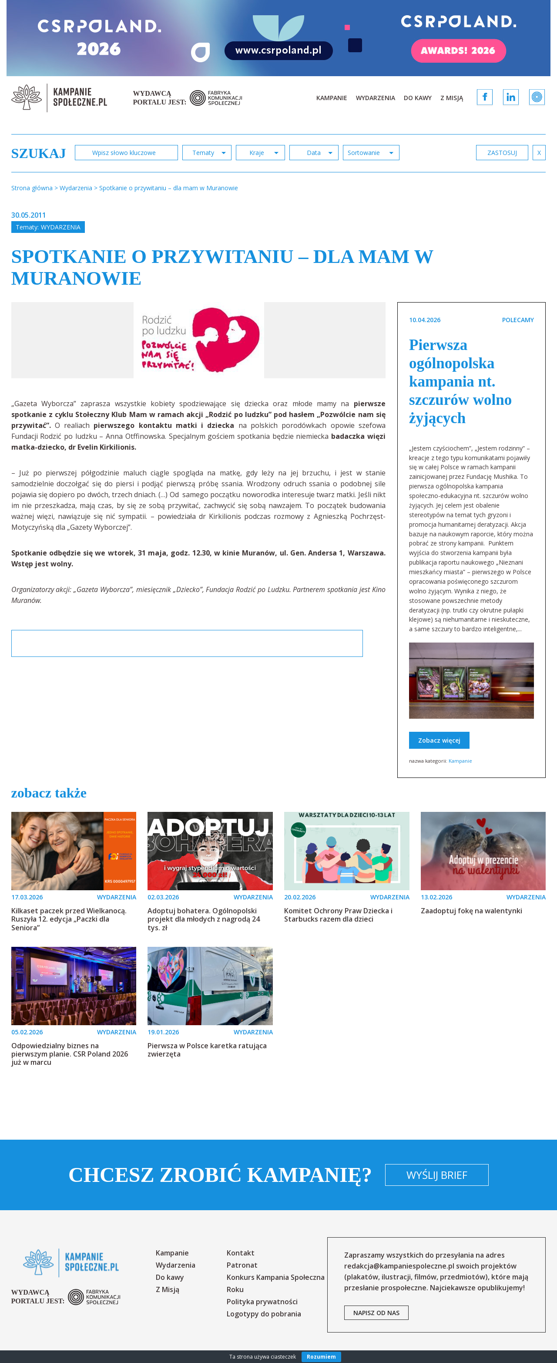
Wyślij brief (436, 1175)
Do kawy (418, 98)
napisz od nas (376, 1313)
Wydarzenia (375, 98)
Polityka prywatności (262, 1301)
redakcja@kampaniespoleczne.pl (399, 1266)
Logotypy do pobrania (264, 1314)
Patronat (242, 1265)
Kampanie (331, 98)
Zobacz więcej (439, 740)
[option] (199, 340)
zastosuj (502, 152)
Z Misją (451, 98)
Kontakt (241, 1253)
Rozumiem (321, 1356)
